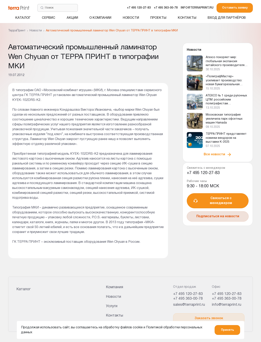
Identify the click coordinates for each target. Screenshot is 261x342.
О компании (100, 18)
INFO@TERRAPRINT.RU (197, 8)
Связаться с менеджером (212, 201)
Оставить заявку (235, 8)
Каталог (23, 18)
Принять (227, 330)
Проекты (158, 18)
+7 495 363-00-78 (166, 8)
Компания (114, 287)
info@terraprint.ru (226, 305)
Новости (131, 18)
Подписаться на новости (217, 216)
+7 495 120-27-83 (139, 8)
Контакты (187, 18)
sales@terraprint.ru (189, 305)
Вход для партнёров (227, 18)
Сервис (48, 18)
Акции (72, 18)
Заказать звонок (209, 318)
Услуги (111, 306)
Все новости (218, 154)
